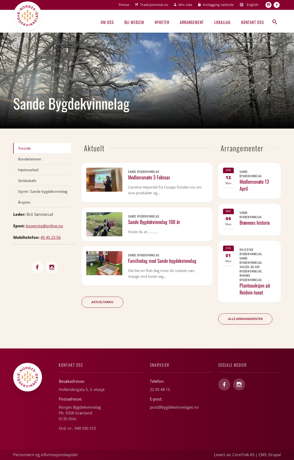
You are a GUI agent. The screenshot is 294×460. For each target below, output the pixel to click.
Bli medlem (134, 22)
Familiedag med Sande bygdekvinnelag (162, 260)
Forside (24, 148)
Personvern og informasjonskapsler (45, 454)
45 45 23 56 (51, 237)
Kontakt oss (252, 22)
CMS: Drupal (270, 454)
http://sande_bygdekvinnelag (52, 267)
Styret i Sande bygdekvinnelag (42, 191)
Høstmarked (28, 169)
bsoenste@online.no (44, 226)
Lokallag (222, 22)
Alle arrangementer (245, 319)
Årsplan (24, 202)
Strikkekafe (27, 180)
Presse (124, 4)
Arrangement (192, 22)
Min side (185, 4)
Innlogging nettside (218, 4)
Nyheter (162, 22)
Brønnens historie (255, 222)
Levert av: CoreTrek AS (234, 454)
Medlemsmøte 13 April (254, 185)
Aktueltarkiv (102, 302)
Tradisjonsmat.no (154, 4)
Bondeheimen (29, 159)
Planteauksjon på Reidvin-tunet (255, 289)
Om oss (107, 22)
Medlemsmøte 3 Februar (149, 177)
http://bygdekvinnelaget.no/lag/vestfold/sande (37, 267)
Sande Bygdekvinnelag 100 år (154, 221)
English (253, 4)
